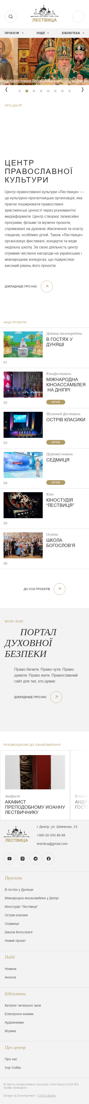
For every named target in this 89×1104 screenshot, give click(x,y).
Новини (10, 969)
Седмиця (12, 924)
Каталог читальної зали (23, 1005)
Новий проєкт (15, 941)
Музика (10, 1031)
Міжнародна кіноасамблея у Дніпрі (32, 898)
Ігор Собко (13, 1067)
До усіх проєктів (45, 589)
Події (10, 957)
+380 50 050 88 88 (51, 835)
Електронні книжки (19, 1014)
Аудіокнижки (14, 1022)
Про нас (11, 1059)
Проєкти (13, 877)
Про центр (15, 1047)
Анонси (10, 977)
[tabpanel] (44, 61)
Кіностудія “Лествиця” (21, 906)
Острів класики (16, 915)
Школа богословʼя (19, 932)
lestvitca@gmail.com (52, 844)
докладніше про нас (29, 286)
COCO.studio (47, 1095)
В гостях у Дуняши (19, 889)
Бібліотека (15, 993)
